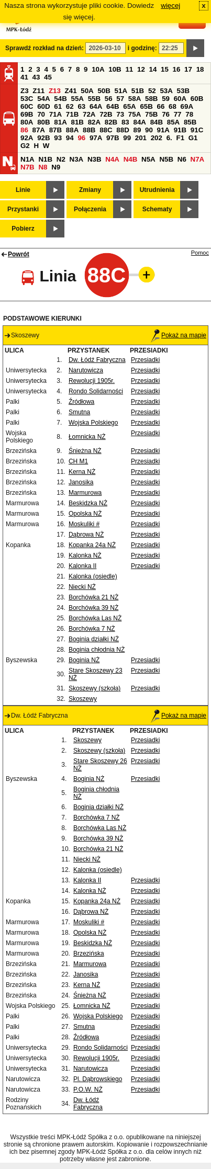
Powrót (18, 254)
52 (152, 91)
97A (96, 138)
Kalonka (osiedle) (93, 576)
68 (172, 106)
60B (197, 99)
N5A (148, 159)
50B (103, 91)
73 (120, 114)
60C (26, 106)
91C (197, 130)
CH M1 (78, 461)
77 (178, 114)
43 (36, 77)
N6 (181, 159)
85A (173, 122)
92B (43, 138)
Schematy (157, 209)
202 (156, 138)
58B (151, 99)
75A (134, 114)
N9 (55, 167)
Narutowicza (86, 370)
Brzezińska (88, 953)
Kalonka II (82, 566)
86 (24, 130)
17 (188, 69)
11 (129, 69)
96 (81, 138)
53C (26, 99)
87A (38, 130)
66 (161, 106)
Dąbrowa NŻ (86, 534)
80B (43, 122)
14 (153, 69)
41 (24, 77)
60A (180, 99)
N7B (27, 167)
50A (87, 91)
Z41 (71, 91)
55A (77, 99)
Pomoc (200, 252)
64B (112, 106)
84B (156, 122)
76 (166, 114)
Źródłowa (81, 401)
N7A (198, 159)
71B (72, 114)
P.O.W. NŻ (88, 1089)
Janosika (81, 482)
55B (94, 99)
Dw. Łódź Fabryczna (97, 360)
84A (139, 122)
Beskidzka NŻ (88, 503)
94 (70, 138)
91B (180, 130)
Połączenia (90, 209)
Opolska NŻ (85, 513)
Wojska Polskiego (93, 422)
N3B (94, 159)
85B (190, 122)
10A (98, 69)
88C (105, 130)
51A (121, 91)
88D (122, 130)
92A (26, 138)
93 (58, 138)
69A (187, 106)
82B (111, 122)
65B (146, 106)
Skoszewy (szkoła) (94, 688)
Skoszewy (83, 698)
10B (114, 69)
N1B (45, 159)
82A (94, 122)
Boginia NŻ (84, 660)
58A (134, 99)
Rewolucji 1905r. (92, 380)
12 (141, 69)
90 (149, 130)
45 (48, 77)
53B (183, 91)
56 (109, 99)
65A (129, 106)
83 (125, 122)
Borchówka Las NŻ (95, 618)
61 (58, 106)
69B (26, 114)
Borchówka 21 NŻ (93, 597)
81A (60, 122)
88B (89, 130)
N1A (27, 159)
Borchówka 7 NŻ (92, 628)
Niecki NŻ (82, 587)
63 (81, 106)
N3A (77, 159)
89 (137, 130)
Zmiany (90, 190)
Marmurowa (85, 492)
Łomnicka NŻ (87, 436)
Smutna (79, 412)
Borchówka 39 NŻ (93, 607)
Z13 (55, 91)
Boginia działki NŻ (94, 639)
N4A (112, 159)
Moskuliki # (84, 524)
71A (55, 114)
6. (169, 138)
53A (166, 91)
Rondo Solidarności (96, 391)
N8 (42, 167)
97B (112, 138)
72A (89, 114)
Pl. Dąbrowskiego (97, 1079)
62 (70, 106)
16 (177, 69)
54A (43, 99)
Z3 (24, 91)
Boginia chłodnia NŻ (97, 649)
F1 (180, 138)
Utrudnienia (157, 190)
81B (77, 122)
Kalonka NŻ (85, 555)
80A (26, 122)
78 (189, 114)
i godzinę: (142, 48)
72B (105, 114)
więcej (170, 5)
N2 (61, 159)
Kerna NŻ (82, 471)
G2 (25, 146)
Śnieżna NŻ (85, 451)
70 (41, 114)
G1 (193, 138)
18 (200, 69)
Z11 (38, 91)
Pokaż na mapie (178, 335)
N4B (131, 159)
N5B (166, 159)
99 (127, 138)
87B (55, 130)
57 (120, 99)
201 (141, 138)
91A (163, 130)
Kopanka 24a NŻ (92, 545)
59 (166, 99)
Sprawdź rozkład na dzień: (44, 48)
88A (72, 130)
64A (96, 106)
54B (60, 99)
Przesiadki (145, 360)
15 (165, 69)
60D (43, 106)
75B (151, 114)
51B (137, 91)
